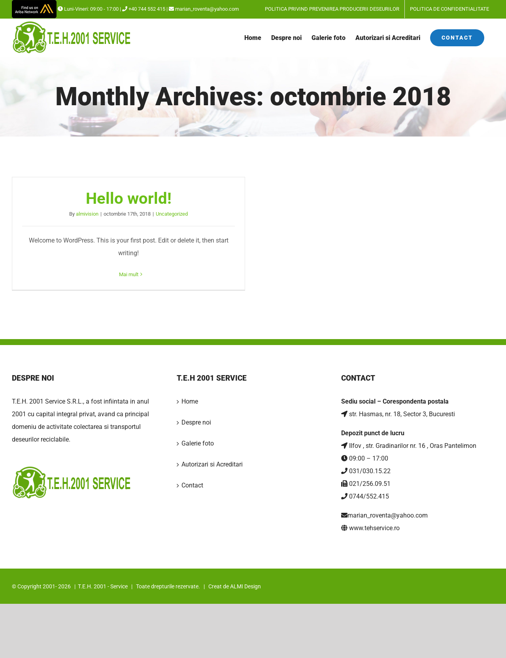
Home (189, 401)
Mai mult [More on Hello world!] (128, 274)
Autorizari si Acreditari (212, 464)
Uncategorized (172, 214)
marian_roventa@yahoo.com (207, 9)
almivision (87, 214)
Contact (192, 485)
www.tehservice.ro (374, 528)
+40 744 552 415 (143, 9)
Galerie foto (197, 443)
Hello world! (129, 198)
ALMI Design (245, 586)
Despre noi (196, 422)
